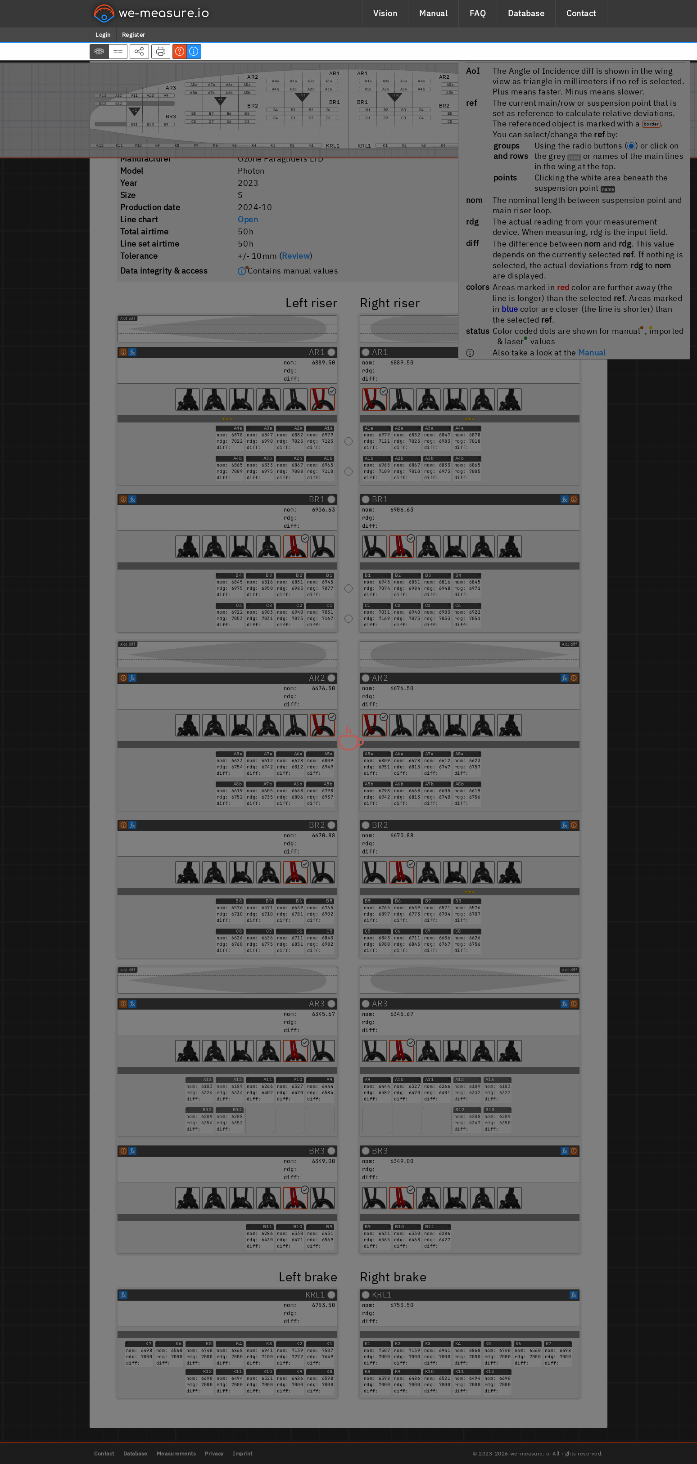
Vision (385, 13)
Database (526, 13)
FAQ (478, 13)
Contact (581, 13)
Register (133, 35)
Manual (433, 13)
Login (103, 35)
